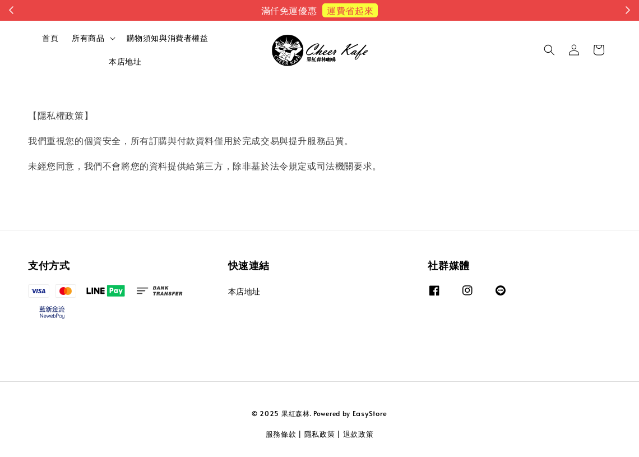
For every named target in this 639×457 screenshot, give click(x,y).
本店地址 (125, 61)
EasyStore (370, 413)
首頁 (50, 38)
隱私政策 (319, 434)
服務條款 (281, 434)
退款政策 (358, 434)
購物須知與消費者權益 (168, 38)
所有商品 (88, 38)
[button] (549, 50)
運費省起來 (350, 10)
